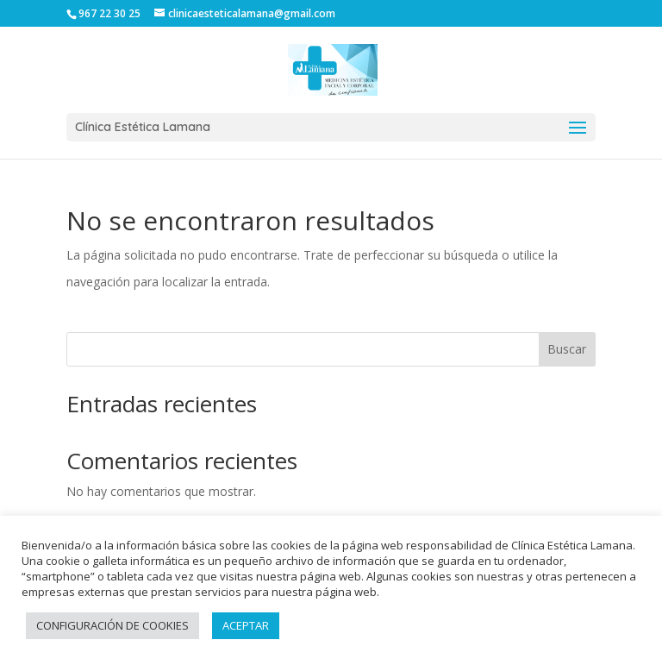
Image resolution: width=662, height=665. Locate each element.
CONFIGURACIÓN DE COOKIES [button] (112, 625)
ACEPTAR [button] (245, 625)
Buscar (566, 349)
